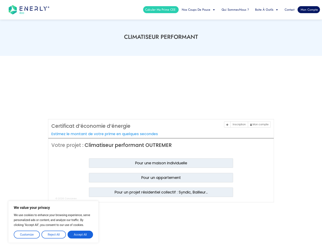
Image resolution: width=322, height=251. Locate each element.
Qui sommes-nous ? (235, 9)
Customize (26, 234)
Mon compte (309, 9)
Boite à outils (266, 9)
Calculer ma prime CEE (160, 9)
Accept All (80, 234)
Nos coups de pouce (198, 9)
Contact (289, 9)
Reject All (54, 234)
